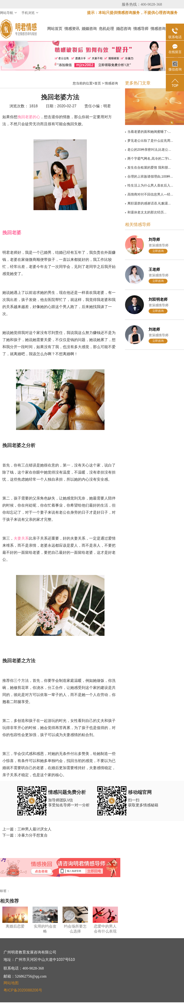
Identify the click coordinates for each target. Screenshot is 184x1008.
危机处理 (106, 29)
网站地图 (11, 983)
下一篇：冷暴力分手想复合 (25, 835)
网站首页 (54, 29)
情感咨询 (158, 29)
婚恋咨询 (123, 29)
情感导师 (140, 29)
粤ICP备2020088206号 (23, 990)
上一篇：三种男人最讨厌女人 (26, 829)
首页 (97, 83)
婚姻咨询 (89, 29)
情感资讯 (71, 29)
